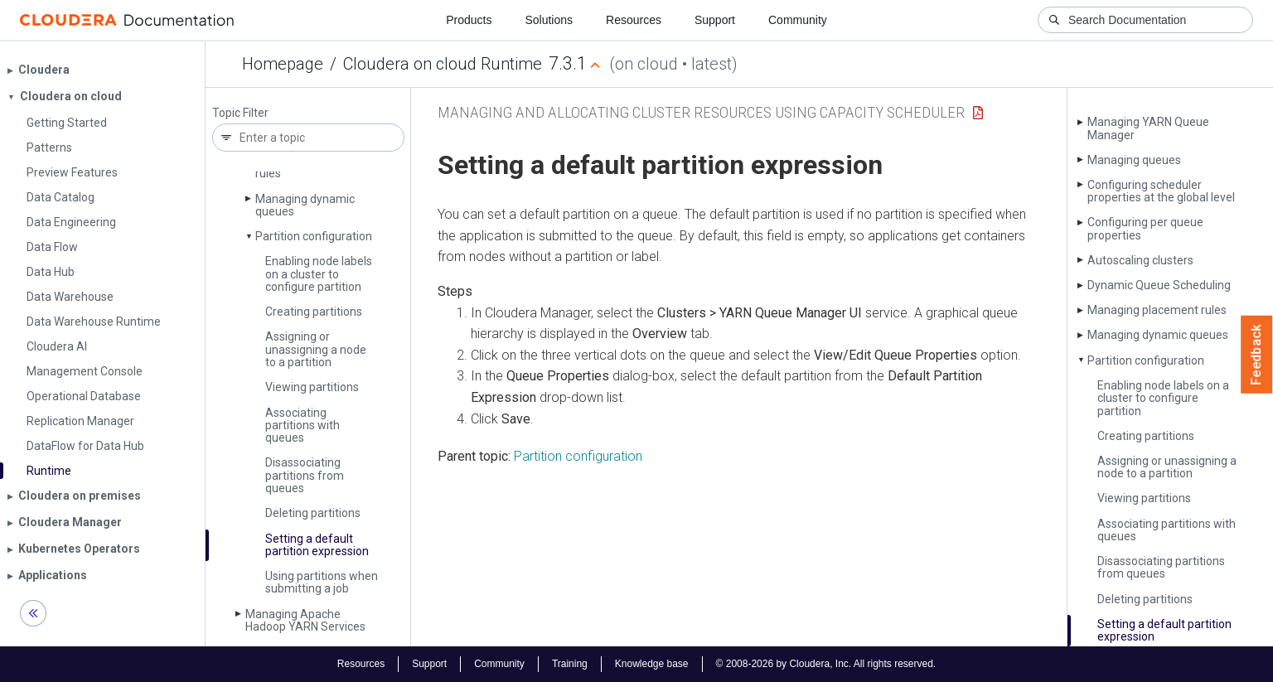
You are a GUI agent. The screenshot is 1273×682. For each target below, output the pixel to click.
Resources (633, 20)
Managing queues (1134, 160)
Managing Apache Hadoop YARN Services (305, 620)
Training (570, 664)
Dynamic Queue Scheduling (1159, 285)
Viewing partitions (312, 387)
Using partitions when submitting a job (321, 582)
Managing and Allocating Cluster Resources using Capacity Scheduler (701, 112)
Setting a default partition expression (317, 545)
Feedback (1257, 354)
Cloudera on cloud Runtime (442, 64)
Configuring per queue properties (1145, 228)
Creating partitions (313, 311)
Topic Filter (240, 113)
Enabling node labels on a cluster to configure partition (318, 273)
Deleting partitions (313, 513)
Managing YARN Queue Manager (1148, 128)
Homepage (282, 64)
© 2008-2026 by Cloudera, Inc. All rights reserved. (826, 664)
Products (468, 20)
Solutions (549, 20)
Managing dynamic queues (305, 205)
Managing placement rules (1157, 310)
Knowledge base (652, 664)
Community (797, 20)
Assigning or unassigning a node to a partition (315, 349)
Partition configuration (313, 236)
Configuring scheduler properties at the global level (1161, 191)
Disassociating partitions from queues (304, 475)
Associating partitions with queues (302, 425)
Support (715, 20)
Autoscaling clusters (1140, 260)
